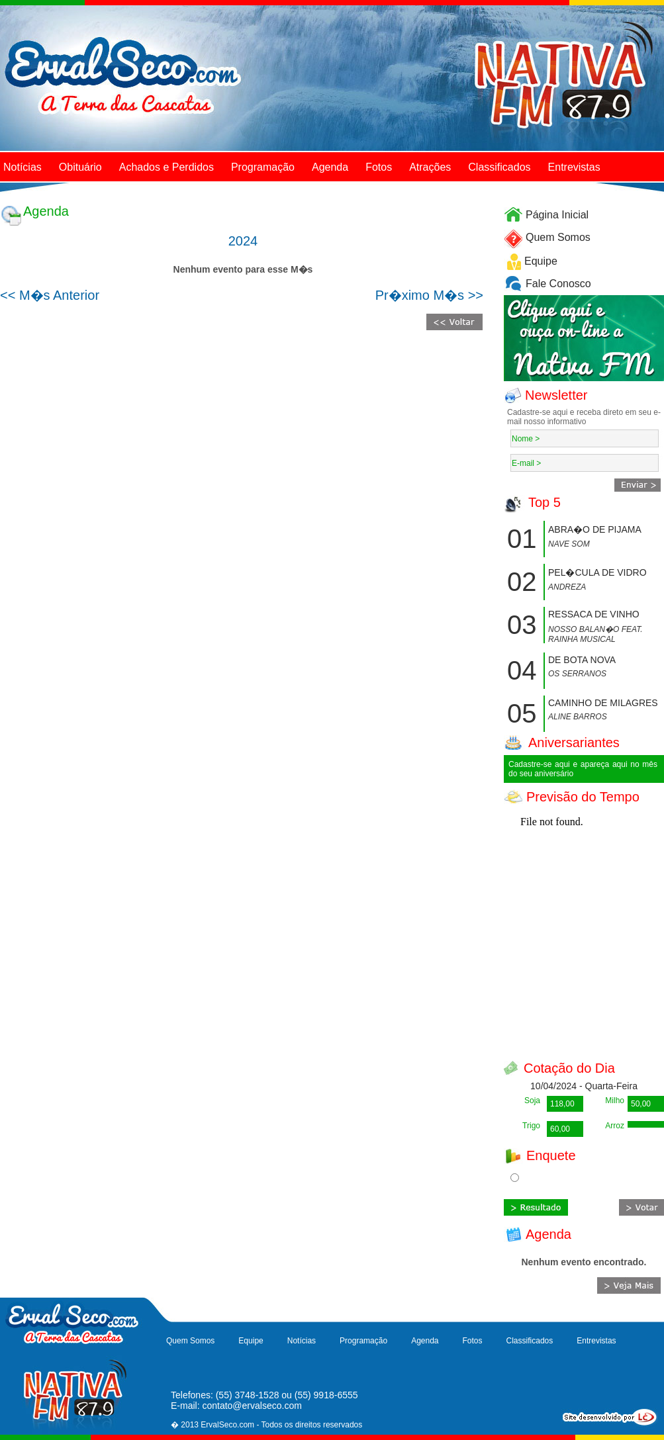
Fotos (378, 167)
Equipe (540, 261)
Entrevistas (574, 167)
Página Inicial (557, 214)
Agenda (330, 167)
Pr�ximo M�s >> (429, 295)
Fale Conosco (558, 283)
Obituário (80, 167)
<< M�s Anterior (49, 295)
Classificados (499, 167)
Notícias (22, 167)
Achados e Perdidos (166, 167)
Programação (263, 167)
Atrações (430, 167)
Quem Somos (558, 237)
